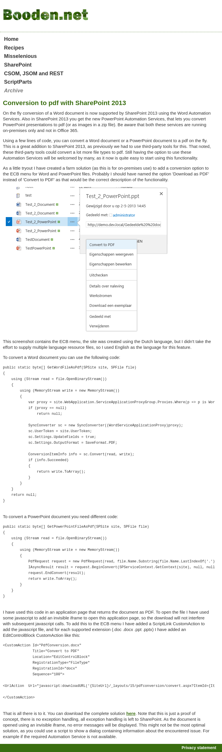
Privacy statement (199, 747)
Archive (13, 90)
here (131, 713)
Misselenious (20, 56)
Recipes (14, 48)
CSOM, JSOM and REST (33, 73)
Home (11, 39)
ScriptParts (18, 82)
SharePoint (18, 65)
